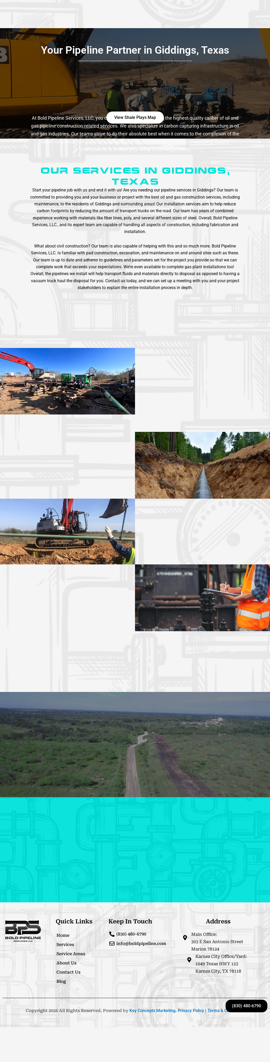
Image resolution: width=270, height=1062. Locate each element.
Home (62, 935)
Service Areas (70, 953)
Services (65, 944)
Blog (61, 981)
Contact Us (68, 972)
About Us (66, 962)
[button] (135, 118)
